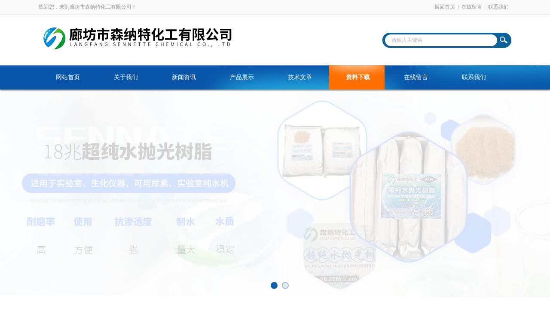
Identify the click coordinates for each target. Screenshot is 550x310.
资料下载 (358, 77)
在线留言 (471, 7)
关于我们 (126, 77)
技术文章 (300, 77)
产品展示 (242, 77)
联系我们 (498, 7)
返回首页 (444, 7)
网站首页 (68, 77)
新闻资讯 (184, 77)
